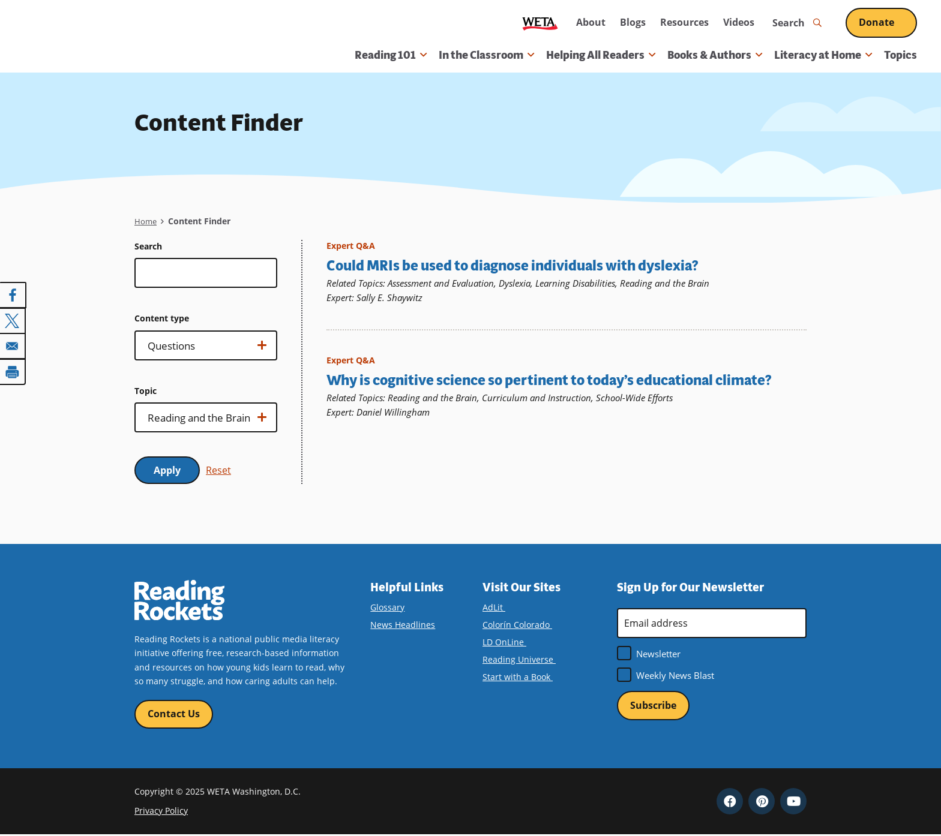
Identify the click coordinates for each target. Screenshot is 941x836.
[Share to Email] (13, 345)
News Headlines (402, 624)
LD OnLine (509, 642)
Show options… (204, 349)
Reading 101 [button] (391, 55)
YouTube (793, 802)
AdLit (498, 607)
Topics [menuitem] (900, 55)
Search (148, 246)
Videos (738, 22)
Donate (888, 22)
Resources (684, 22)
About (591, 22)
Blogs (633, 22)
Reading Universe (523, 659)
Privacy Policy (161, 811)
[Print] (13, 370)
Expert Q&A (350, 245)
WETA (540, 23)
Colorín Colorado (522, 624)
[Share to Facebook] (13, 295)
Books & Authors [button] (714, 55)
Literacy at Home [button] (823, 55)
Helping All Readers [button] (600, 55)
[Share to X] (13, 320)
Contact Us (174, 714)
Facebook (730, 802)
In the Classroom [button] (486, 55)
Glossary (387, 607)
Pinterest (761, 802)
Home (146, 221)
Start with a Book (522, 676)
